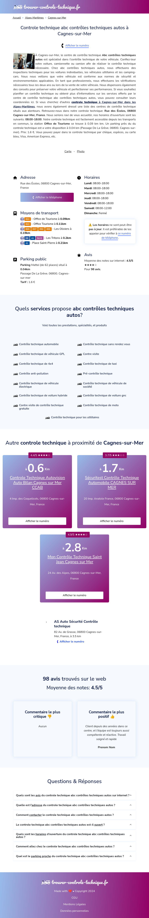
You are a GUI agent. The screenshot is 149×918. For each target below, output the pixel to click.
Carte (67, 151)
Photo (80, 151)
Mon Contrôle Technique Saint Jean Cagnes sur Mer (74, 559)
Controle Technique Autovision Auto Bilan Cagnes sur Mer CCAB (37, 482)
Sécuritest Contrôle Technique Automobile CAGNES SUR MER (112, 482)
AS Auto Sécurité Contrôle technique (76, 623)
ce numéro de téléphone (116, 235)
